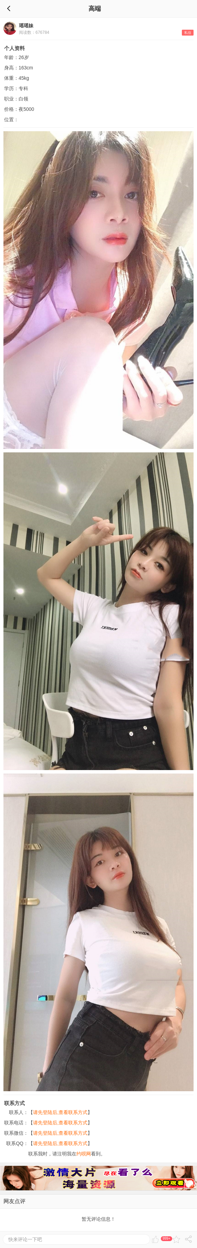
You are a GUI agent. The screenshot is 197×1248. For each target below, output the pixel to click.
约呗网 (83, 1153)
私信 (187, 33)
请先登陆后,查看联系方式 (60, 1112)
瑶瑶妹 (26, 25)
